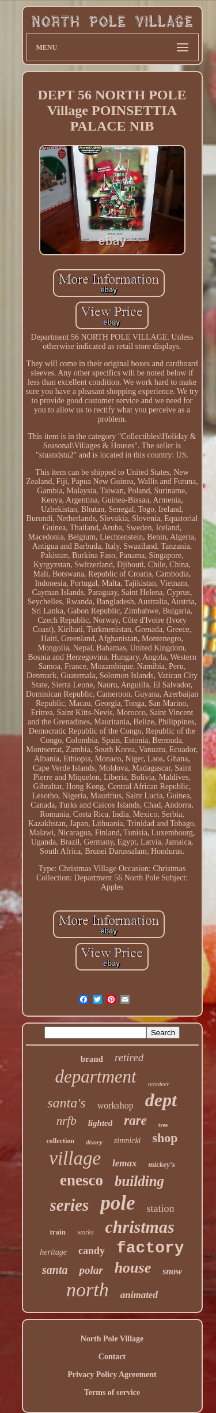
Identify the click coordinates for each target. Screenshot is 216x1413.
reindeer (158, 1083)
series (69, 1205)
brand (92, 1059)
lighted (100, 1123)
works (85, 1232)
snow (172, 1271)
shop (165, 1138)
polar (91, 1270)
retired (129, 1057)
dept (161, 1100)
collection (60, 1141)
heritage (53, 1252)
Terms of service (112, 1392)
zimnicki (127, 1140)
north (87, 1289)
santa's (66, 1102)
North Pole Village (112, 1338)
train (57, 1232)
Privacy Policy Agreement (111, 1374)
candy (91, 1250)
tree (163, 1125)
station (160, 1208)
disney (94, 1142)
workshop (115, 1105)
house (133, 1267)
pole (117, 1203)
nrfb (66, 1121)
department (95, 1076)
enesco (81, 1180)
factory (150, 1248)
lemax (124, 1163)
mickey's (162, 1164)
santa (54, 1269)
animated (139, 1294)
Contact (112, 1356)
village (75, 1158)
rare (135, 1120)
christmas (140, 1226)
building (139, 1181)
